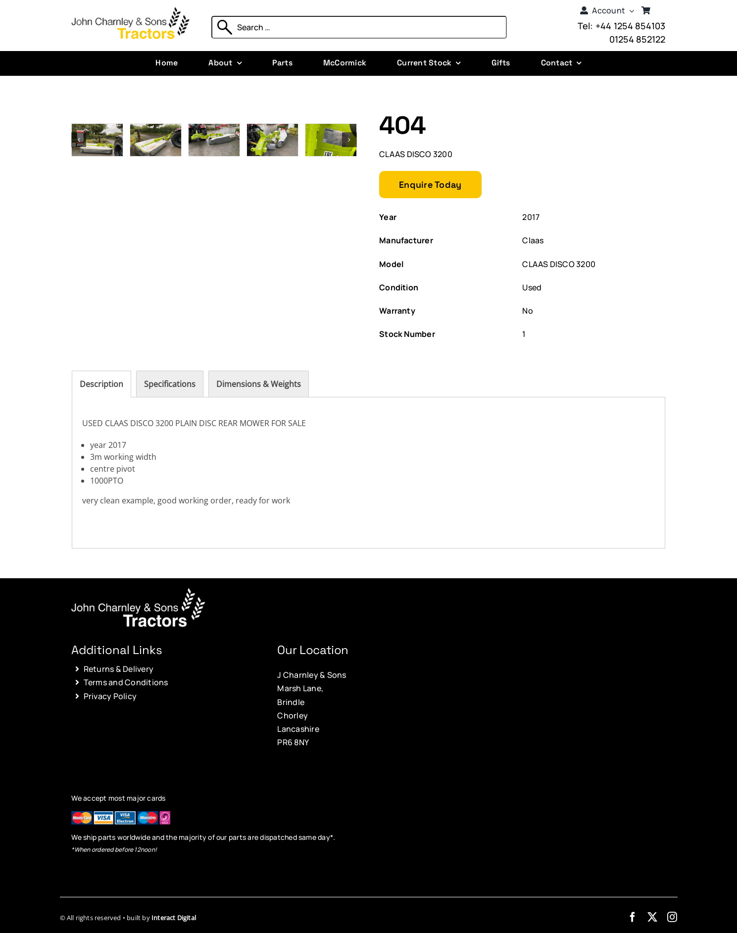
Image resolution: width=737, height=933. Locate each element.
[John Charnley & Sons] (130, 10)
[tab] (101, 384)
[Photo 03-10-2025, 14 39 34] (97, 129)
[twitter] (652, 917)
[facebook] (633, 917)
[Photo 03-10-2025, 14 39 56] (272, 129)
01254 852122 (637, 39)
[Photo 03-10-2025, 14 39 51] (214, 129)
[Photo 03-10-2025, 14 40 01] (330, 129)
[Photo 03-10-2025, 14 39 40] (155, 129)
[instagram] (672, 917)
